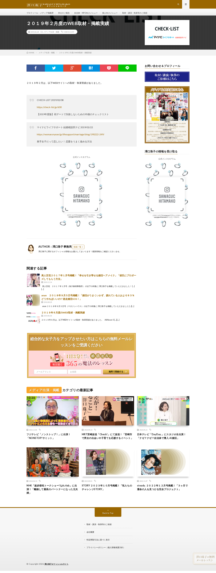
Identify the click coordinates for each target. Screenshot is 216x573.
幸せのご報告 (66, 14)
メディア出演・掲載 (51, 36)
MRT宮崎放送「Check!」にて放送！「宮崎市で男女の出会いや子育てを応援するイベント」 (108, 442)
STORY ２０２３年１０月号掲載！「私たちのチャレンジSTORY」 (107, 496)
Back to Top (108, 522)
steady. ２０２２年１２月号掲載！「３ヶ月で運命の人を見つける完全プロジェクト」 (162, 498)
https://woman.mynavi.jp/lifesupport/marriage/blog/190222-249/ (70, 138)
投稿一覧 (77, 251)
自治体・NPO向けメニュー (90, 14)
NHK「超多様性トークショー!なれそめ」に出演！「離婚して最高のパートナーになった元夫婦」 (53, 498)
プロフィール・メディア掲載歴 (41, 14)
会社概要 (91, 541)
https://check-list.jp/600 (49, 111)
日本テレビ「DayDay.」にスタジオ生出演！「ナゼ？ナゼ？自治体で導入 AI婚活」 (161, 442)
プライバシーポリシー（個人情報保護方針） (107, 557)
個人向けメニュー (115, 14)
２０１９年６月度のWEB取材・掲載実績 (63, 316)
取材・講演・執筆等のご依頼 (141, 14)
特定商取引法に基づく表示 (99, 549)
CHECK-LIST (69, 36)
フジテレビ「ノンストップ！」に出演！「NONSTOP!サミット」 (51, 440)
